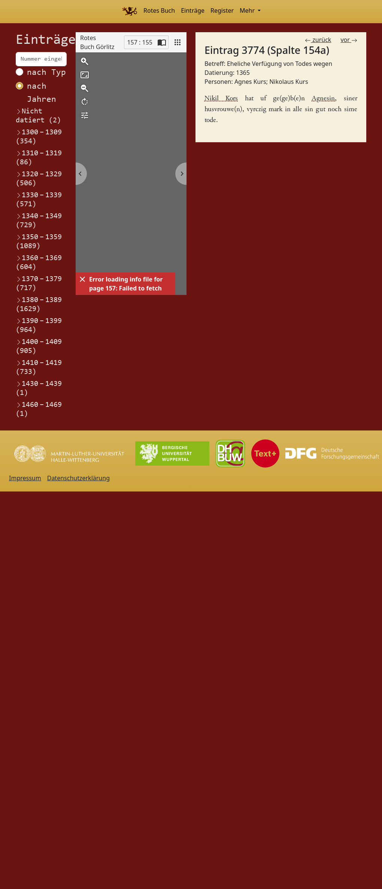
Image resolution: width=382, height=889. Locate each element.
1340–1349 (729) (39, 220)
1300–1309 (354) (39, 136)
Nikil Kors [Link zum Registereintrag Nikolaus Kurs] (221, 98)
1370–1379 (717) (39, 283)
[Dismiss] (82, 279)
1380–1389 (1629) (39, 304)
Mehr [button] (248, 10)
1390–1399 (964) (39, 325)
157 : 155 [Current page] (139, 42)
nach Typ (46, 72)
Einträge (192, 10)
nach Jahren (41, 93)
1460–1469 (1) (39, 409)
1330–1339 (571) (39, 199)
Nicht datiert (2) (38, 116)
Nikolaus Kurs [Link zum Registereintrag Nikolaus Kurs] (288, 81)
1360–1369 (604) (39, 262)
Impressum (25, 478)
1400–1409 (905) (39, 346)
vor (348, 40)
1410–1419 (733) (39, 367)
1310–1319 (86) (39, 157)
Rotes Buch (159, 10)
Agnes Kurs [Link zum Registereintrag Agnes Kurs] (250, 81)
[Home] (129, 11)
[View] (177, 42)
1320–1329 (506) (39, 178)
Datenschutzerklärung (78, 478)
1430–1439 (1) (39, 388)
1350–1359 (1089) (39, 241)
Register (222, 10)
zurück (318, 40)
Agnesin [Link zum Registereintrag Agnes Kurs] (323, 98)
